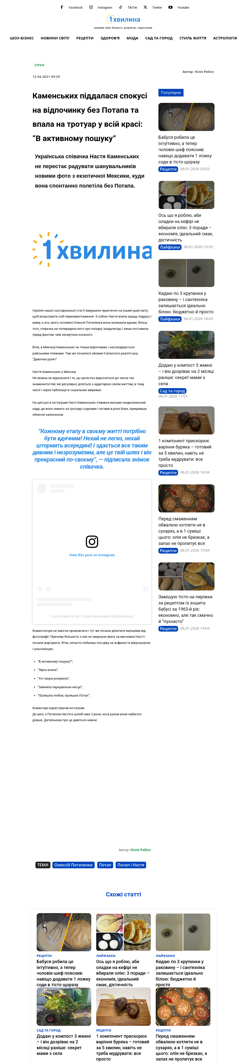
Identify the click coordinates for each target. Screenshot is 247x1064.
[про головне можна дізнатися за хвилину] (123, 21)
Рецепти (168, 169)
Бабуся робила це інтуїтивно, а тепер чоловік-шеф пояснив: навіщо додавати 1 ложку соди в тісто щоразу (185, 149)
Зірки (39, 65)
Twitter (157, 7)
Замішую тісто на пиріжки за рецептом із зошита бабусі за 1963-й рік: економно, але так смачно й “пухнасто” (185, 609)
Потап (105, 865)
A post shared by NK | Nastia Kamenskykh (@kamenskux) (92, 616)
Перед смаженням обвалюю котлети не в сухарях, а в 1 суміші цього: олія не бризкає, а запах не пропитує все (183, 531)
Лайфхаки (170, 247)
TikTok (132, 7)
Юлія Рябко (204, 72)
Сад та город (172, 391)
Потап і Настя (131, 865)
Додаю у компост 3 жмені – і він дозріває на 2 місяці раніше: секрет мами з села (63, 1026)
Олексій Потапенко (73, 865)
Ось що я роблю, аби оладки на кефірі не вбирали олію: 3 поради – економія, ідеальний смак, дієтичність (185, 227)
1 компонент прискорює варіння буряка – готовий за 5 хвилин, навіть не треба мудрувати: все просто (184, 453)
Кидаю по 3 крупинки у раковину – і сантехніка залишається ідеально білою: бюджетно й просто (182, 966)
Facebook (75, 7)
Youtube (183, 7)
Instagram (105, 7)
